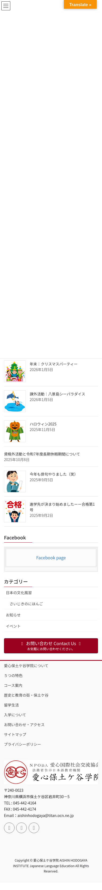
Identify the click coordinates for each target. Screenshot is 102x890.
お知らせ (13, 615)
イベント (13, 626)
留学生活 (11, 705)
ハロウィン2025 (43, 424)
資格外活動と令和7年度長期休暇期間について (42, 454)
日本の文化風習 (19, 592)
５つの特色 (13, 675)
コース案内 (13, 685)
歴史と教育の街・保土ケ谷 (26, 695)
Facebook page (51, 557)
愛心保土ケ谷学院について (26, 665)
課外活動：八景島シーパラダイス (57, 394)
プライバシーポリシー (22, 744)
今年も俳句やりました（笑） (54, 474)
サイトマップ (15, 734)
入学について (15, 714)
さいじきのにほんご (26, 603)
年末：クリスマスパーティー (54, 364)
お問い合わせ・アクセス (24, 724)
